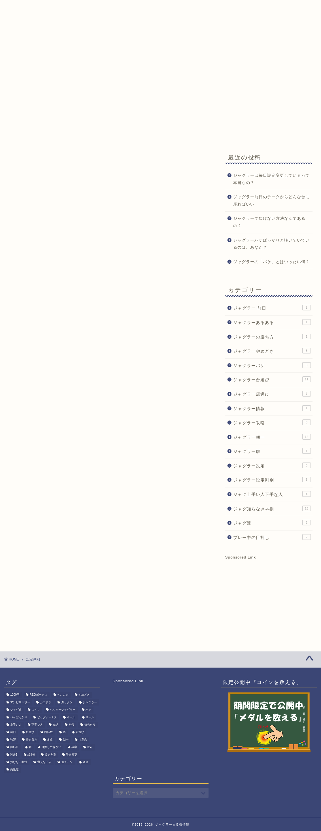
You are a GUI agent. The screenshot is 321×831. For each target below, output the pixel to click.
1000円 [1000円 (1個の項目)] (15, 694)
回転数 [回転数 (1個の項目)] (48, 732)
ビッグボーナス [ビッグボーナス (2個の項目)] (47, 717)
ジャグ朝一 (50, 53)
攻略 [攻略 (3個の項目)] (50, 739)
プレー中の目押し (272, 537)
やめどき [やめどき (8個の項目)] (84, 694)
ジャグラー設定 (272, 465)
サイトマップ (212, 53)
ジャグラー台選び (272, 379)
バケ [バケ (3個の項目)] (88, 709)
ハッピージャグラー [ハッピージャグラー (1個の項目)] (62, 709)
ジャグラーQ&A (90, 53)
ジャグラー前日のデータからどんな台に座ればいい (271, 200)
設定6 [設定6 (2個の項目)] (31, 754)
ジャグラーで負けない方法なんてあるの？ (269, 222)
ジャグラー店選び (272, 394)
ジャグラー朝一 (272, 437)
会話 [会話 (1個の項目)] (55, 724)
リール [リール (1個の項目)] (90, 717)
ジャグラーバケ (272, 365)
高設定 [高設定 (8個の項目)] (14, 769)
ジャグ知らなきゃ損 (272, 508)
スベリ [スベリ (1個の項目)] (35, 709)
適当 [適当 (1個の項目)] (85, 762)
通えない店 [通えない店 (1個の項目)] (44, 762)
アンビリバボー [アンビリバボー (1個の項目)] (20, 702)
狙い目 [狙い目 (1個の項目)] (14, 747)
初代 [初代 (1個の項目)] (71, 724)
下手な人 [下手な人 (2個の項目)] (37, 724)
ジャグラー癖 (272, 451)
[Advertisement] (160, 102)
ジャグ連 (272, 522)
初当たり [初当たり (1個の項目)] (89, 724)
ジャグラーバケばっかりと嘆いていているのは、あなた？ (271, 244)
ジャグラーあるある (272, 322)
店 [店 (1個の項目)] (64, 732)
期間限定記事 (133, 53)
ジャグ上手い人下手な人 (272, 494)
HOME (19, 53)
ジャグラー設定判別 (272, 479)
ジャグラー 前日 (272, 307)
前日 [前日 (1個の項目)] (13, 732)
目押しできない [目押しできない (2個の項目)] (51, 747)
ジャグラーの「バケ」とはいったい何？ (271, 262)
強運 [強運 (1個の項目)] (13, 739)
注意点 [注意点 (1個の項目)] (82, 739)
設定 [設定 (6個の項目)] (90, 747)
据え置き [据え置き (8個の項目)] (31, 739)
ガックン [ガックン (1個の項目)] (67, 702)
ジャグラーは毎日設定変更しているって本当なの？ (271, 179)
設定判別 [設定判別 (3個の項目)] (50, 754)
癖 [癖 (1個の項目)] (30, 747)
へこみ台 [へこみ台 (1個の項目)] (63, 694)
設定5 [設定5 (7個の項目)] (14, 754)
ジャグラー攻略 (272, 422)
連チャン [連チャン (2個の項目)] (67, 762)
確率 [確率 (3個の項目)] (74, 747)
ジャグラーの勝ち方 (272, 336)
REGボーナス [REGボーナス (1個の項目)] (38, 694)
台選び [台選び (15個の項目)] (30, 732)
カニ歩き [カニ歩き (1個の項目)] (45, 702)
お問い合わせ (172, 53)
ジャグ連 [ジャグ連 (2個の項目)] (16, 709)
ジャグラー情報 (272, 408)
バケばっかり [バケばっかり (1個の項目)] (18, 717)
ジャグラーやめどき (272, 350)
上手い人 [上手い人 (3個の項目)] (16, 724)
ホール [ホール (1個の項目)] (71, 717)
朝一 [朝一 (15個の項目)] (66, 739)
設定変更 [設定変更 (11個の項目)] (71, 754)
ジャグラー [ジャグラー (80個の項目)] (90, 702)
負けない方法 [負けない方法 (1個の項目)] (18, 762)
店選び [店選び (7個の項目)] (80, 732)
